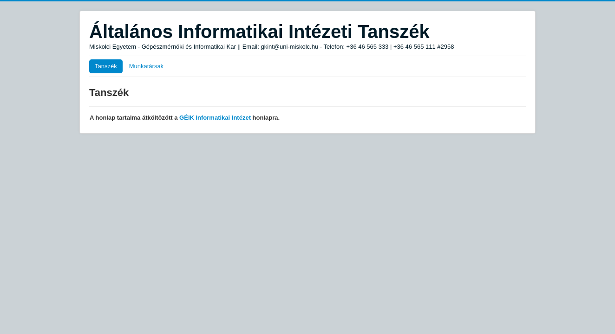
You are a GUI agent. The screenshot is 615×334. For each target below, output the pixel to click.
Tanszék (106, 66)
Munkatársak (146, 66)
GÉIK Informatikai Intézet (215, 117)
